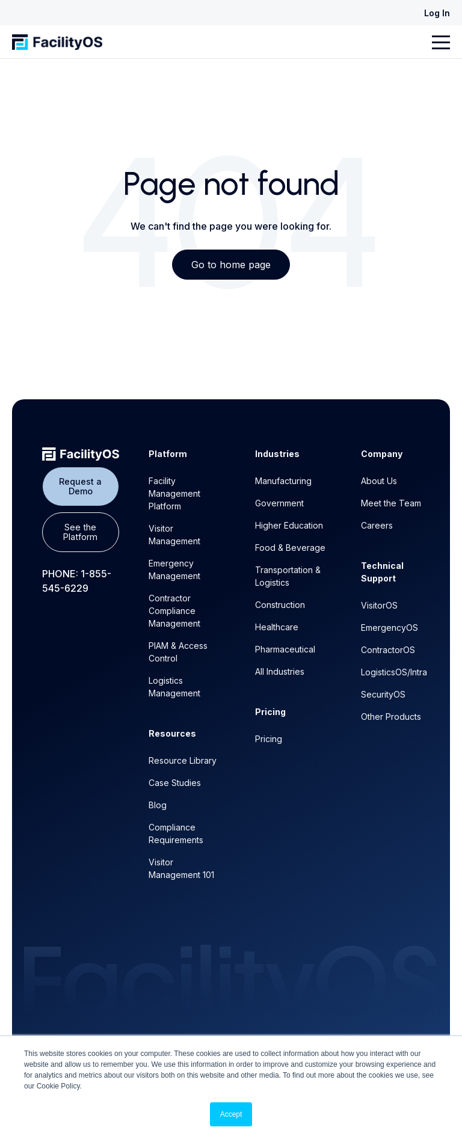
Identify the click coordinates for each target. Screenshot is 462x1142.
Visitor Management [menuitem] (174, 534)
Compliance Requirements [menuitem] (176, 833)
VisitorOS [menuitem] (379, 605)
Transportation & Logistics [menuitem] (288, 576)
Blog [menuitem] (158, 805)
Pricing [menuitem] (268, 739)
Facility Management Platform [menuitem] (174, 493)
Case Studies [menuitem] (175, 783)
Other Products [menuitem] (391, 716)
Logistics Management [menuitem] (174, 686)
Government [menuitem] (279, 503)
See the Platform (80, 532)
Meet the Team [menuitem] (391, 503)
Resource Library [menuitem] (183, 760)
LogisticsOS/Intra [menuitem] (394, 672)
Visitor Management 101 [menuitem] (181, 868)
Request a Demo (80, 486)
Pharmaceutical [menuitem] (285, 649)
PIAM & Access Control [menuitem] (178, 651)
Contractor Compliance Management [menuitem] (174, 610)
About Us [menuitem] (379, 481)
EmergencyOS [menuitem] (389, 627)
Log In (437, 13)
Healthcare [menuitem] (276, 627)
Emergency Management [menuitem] (174, 569)
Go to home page (231, 265)
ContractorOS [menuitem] (388, 650)
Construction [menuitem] (280, 605)
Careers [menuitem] (377, 525)
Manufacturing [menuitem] (283, 481)
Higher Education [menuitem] (289, 525)
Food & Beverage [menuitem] (290, 547)
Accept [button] (231, 1114)
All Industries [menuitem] (279, 671)
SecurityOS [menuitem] (383, 694)
